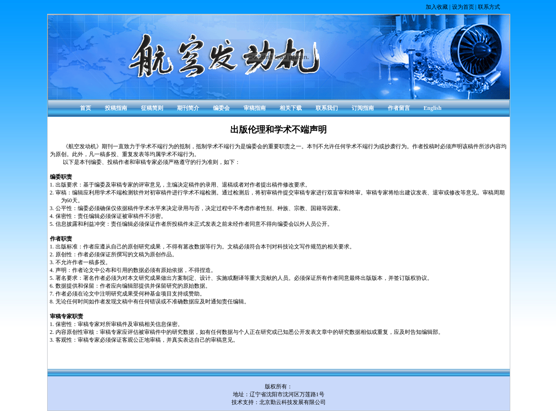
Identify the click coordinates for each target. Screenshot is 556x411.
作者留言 (399, 108)
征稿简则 (152, 108)
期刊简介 (188, 108)
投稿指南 (116, 108)
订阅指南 (363, 108)
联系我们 (327, 108)
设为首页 (463, 7)
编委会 (221, 108)
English (433, 108)
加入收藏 (437, 7)
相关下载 (291, 108)
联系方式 (489, 7)
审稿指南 (255, 108)
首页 (85, 108)
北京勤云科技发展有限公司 (292, 402)
